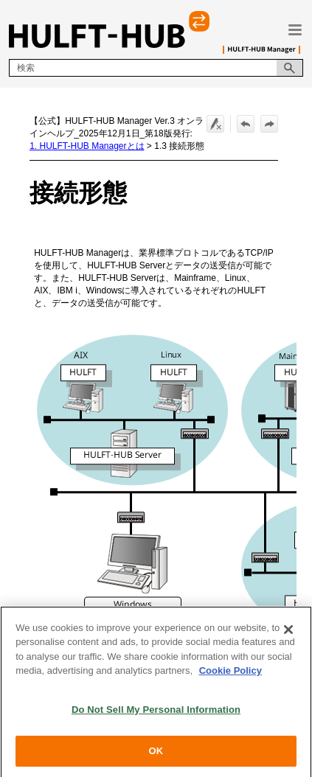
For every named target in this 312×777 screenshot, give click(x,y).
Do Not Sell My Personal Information (156, 715)
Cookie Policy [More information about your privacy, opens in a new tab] (230, 677)
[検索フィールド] (156, 68)
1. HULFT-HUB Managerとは (87, 146)
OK (156, 757)
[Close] (288, 635)
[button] (290, 68)
